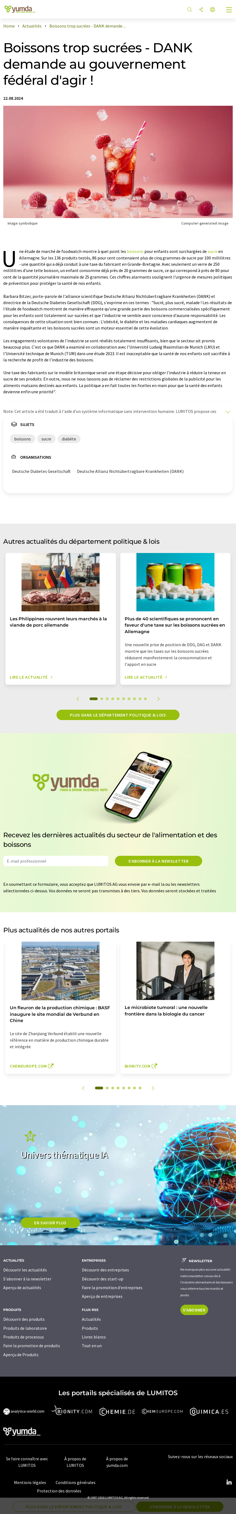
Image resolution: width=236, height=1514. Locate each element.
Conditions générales (75, 1482)
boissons (135, 251)
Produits (90, 1328)
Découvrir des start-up (102, 1279)
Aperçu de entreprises (102, 1296)
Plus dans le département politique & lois (118, 715)
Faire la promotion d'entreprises (112, 1287)
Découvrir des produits (24, 1319)
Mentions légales (30, 1482)
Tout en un (92, 1345)
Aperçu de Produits (20, 1354)
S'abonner (194, 1310)
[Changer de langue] (212, 10)
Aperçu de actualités (22, 1287)
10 (145, 698)
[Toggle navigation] (229, 10)
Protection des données (59, 1491)
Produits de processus (23, 1337)
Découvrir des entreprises (105, 1270)
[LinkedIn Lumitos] (229, 1482)
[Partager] (201, 10)
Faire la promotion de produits (31, 1345)
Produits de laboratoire (25, 1328)
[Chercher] (189, 10)
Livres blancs (94, 1337)
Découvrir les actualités (25, 1270)
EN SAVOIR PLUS (50, 1222)
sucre (212, 251)
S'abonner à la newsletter (158, 861)
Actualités (91, 1319)
